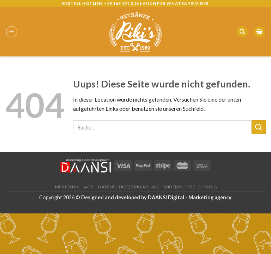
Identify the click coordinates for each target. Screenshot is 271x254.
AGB (89, 186)
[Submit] (259, 127)
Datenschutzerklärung (128, 186)
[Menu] (11, 31)
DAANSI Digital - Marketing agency (189, 197)
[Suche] (242, 32)
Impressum (67, 186)
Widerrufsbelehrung (190, 186)
